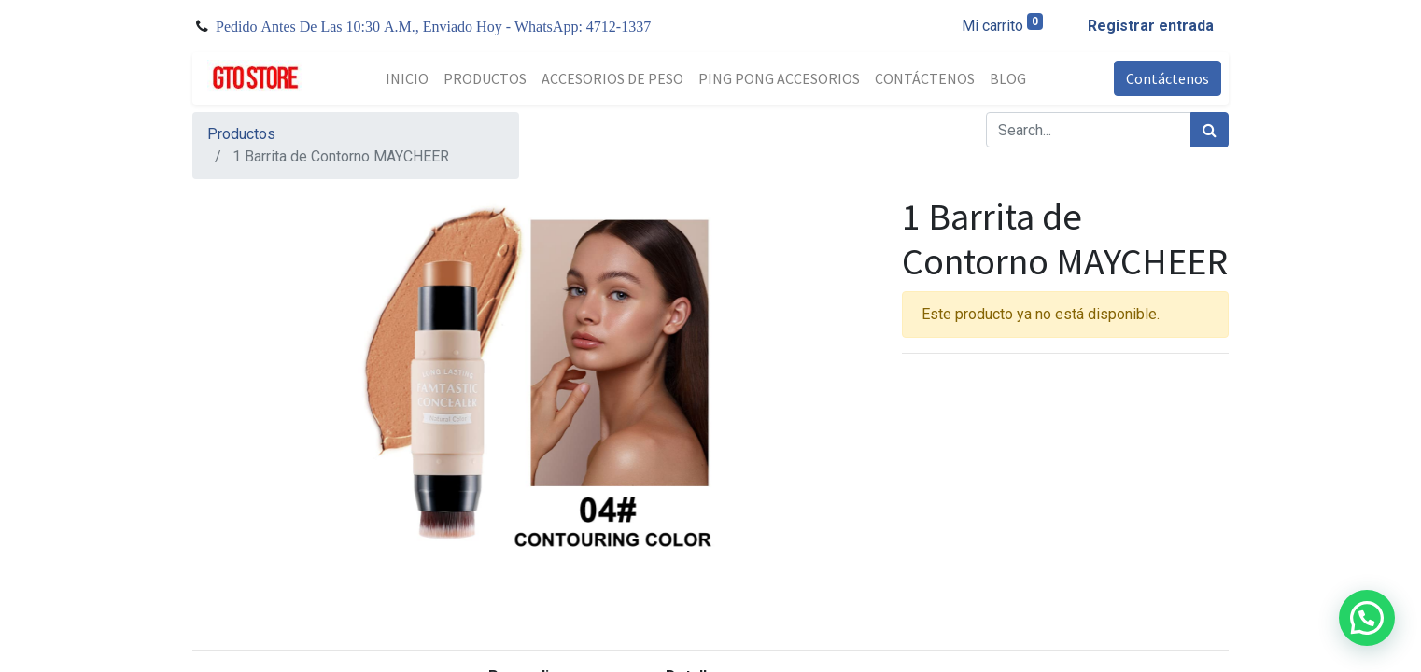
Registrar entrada (1151, 26)
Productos (241, 134)
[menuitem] (407, 78)
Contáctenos (1167, 78)
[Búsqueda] (1209, 129)
